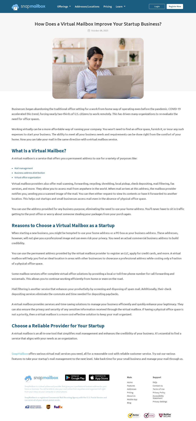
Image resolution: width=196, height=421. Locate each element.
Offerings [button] (63, 6)
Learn (119, 6)
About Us (131, 396)
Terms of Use (158, 389)
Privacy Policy (159, 392)
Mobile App (132, 399)
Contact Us (158, 385)
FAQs (155, 382)
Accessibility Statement (158, 397)
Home (130, 382)
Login (157, 6)
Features (131, 385)
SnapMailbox (20, 353)
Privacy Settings (160, 401)
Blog (129, 402)
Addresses (131, 389)
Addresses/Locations (87, 6)
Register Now (175, 6)
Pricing (107, 6)
